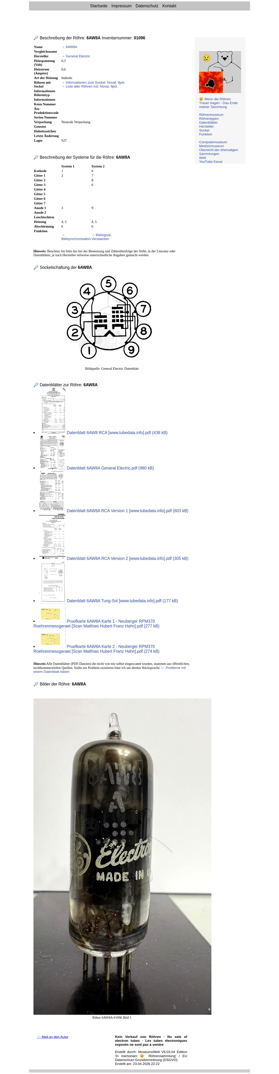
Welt (202, 158)
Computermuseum (213, 142)
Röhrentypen (209, 118)
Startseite (98, 6)
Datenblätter (208, 122)
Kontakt (169, 6)
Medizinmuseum (211, 146)
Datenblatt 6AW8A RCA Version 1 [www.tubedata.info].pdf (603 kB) (113, 510)
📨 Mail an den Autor (53, 1037)
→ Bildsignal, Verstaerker (101, 237)
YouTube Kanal (210, 161)
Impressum (121, 6)
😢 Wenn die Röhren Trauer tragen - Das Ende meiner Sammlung (218, 103)
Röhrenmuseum (211, 115)
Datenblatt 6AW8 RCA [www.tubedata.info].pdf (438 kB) (103, 432)
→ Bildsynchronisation (76, 237)
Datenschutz (147, 6)
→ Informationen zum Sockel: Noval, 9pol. (93, 82)
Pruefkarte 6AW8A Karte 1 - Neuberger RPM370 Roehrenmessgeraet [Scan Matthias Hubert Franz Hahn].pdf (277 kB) (96, 623)
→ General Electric (75, 56)
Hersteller (206, 126)
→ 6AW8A (69, 47)
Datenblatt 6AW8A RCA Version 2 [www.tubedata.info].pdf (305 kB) (113, 558)
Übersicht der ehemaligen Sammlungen (218, 152)
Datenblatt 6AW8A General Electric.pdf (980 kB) (96, 468)
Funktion (205, 134)
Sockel (204, 130)
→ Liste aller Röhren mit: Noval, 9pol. (89, 86)
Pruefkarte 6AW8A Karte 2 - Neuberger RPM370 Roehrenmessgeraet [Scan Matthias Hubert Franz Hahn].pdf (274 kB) (96, 649)
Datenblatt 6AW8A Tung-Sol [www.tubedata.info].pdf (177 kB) (108, 600)
